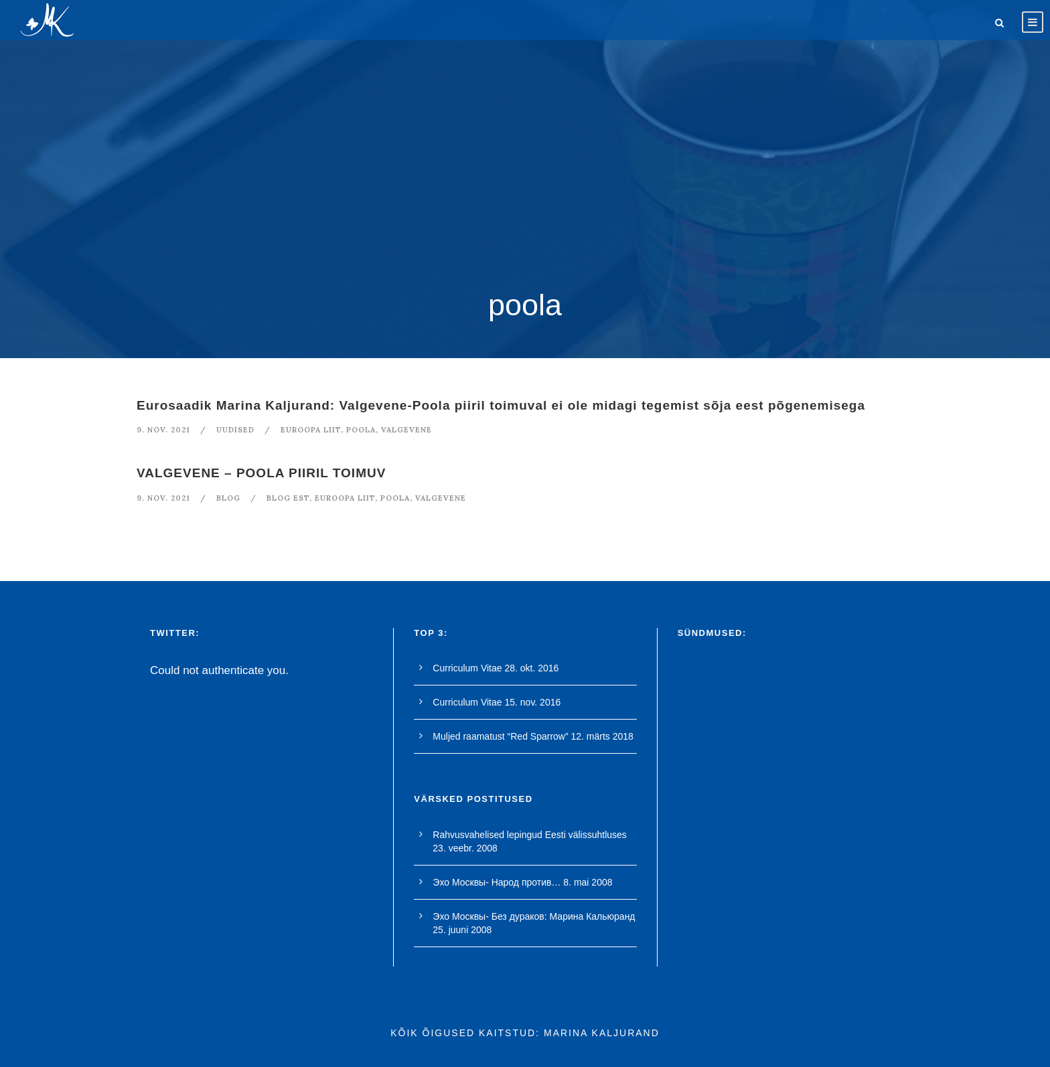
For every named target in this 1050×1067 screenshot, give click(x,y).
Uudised (235, 429)
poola (361, 429)
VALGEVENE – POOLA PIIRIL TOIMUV (261, 473)
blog (228, 498)
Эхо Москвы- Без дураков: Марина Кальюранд (534, 916)
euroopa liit (311, 429)
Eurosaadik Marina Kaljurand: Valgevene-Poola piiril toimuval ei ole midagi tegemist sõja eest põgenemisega (501, 405)
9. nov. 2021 (163, 429)
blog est (288, 498)
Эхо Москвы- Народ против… (496, 882)
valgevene (406, 429)
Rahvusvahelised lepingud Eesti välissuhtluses (530, 834)
